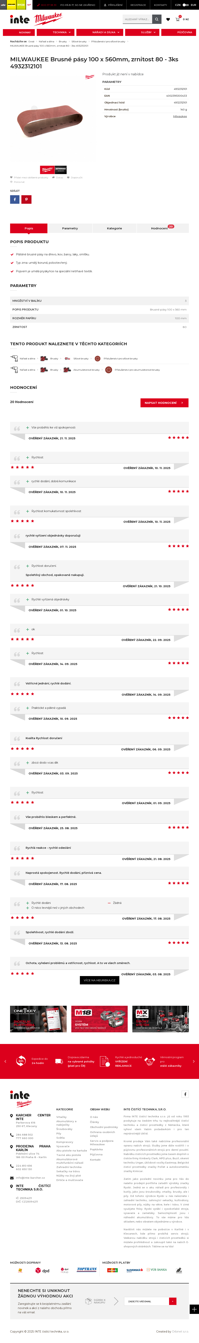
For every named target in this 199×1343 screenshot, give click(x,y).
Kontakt (95, 1159)
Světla (60, 1137)
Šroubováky (64, 1129)
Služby (148, 32)
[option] (53, 119)
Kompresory (64, 1142)
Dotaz (57, 177)
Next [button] (194, 1061)
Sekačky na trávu (68, 1171)
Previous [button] (5, 1061)
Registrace (138, 4)
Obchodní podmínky (104, 1127)
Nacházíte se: (18, 41)
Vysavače (63, 1146)
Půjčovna (184, 32)
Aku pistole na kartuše (71, 1150)
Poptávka (96, 1149)
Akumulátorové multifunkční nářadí (69, 1161)
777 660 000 (24, 1138)
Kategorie (114, 228)
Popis (29, 228)
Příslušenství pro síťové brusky (108, 41)
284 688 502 (24, 1134)
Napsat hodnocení (165, 403)
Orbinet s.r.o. (180, 1331)
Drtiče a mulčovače (69, 1180)
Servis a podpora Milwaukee (101, 1142)
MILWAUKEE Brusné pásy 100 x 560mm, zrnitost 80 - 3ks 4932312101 (49, 45)
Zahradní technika (69, 1167)
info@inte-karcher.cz (30, 1177)
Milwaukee (180, 116)
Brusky (63, 41)
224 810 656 (24, 1165)
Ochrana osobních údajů (102, 1134)
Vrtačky (61, 1116)
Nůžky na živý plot (68, 1175)
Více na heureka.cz (99, 980)
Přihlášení (113, 4)
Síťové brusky (79, 41)
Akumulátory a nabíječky (66, 1123)
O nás (94, 1116)
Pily (58, 1133)
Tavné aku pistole (68, 1155)
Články (94, 1122)
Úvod (31, 41)
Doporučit (75, 177)
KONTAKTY (160, 4)
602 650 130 (24, 1169)
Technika (62, 32)
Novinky (25, 32)
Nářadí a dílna (106, 32)
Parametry (70, 228)
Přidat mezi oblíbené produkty (29, 177)
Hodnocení (163, 227)
